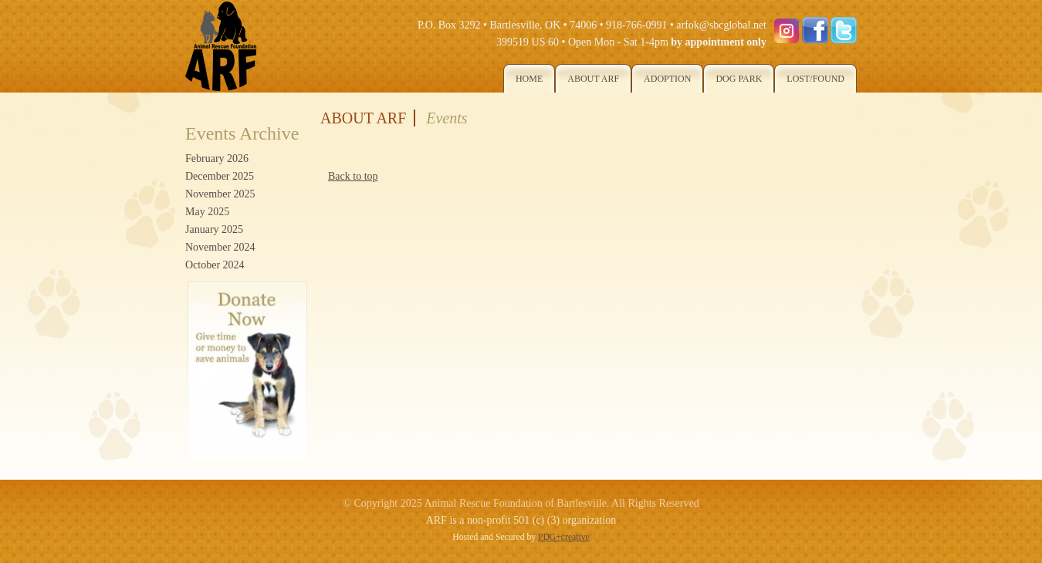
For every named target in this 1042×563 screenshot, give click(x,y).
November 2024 (220, 247)
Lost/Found (815, 78)
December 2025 (219, 176)
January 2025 (214, 229)
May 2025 (207, 211)
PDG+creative (564, 537)
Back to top (353, 176)
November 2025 (220, 194)
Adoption (667, 78)
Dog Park (739, 78)
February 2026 (217, 158)
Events (446, 118)
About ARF (593, 78)
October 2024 (215, 265)
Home (529, 78)
